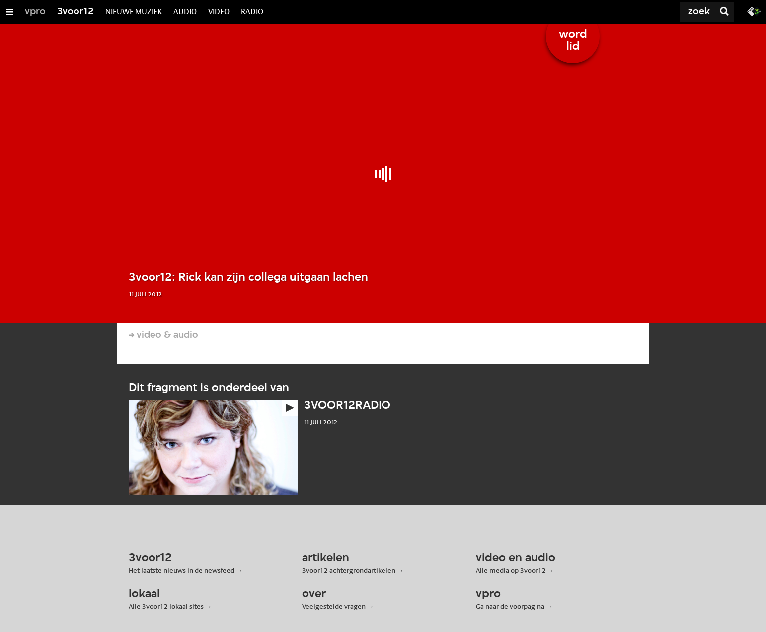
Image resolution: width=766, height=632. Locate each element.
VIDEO (219, 11)
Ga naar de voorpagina (510, 606)
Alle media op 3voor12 (511, 570)
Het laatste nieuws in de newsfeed (181, 570)
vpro (35, 12)
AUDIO (185, 11)
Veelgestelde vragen (334, 606)
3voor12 (75, 12)
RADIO (252, 11)
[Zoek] (676, 12)
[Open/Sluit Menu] (10, 12)
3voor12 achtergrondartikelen (348, 570)
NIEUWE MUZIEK (133, 11)
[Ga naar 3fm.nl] (754, 11)
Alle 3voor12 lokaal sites (166, 606)
